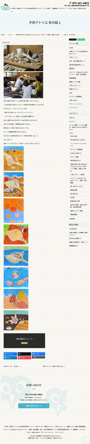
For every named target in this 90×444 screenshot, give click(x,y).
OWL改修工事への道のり (78, 140)
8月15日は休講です (75, 238)
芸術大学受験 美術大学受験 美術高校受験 (78, 206)
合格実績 (72, 219)
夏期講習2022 (73, 246)
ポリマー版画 (74, 157)
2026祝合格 (73, 229)
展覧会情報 (73, 190)
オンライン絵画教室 (75, 96)
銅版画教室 (72, 78)
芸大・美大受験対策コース (77, 61)
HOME (13, 8)
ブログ (70, 8)
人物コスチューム (74, 85)
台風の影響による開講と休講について (78, 234)
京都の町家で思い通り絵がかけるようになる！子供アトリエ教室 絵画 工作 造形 (37, 34)
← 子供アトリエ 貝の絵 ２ (11, 366)
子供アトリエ (73, 57)
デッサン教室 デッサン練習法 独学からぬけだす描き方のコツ (78, 127)
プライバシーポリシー (76, 104)
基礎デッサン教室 (74, 82)
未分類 (72, 197)
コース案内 (46, 8)
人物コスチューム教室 (77, 174)
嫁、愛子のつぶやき (76, 186)
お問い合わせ (82, 8)
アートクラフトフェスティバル (78, 144)
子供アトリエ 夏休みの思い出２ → (54, 366)
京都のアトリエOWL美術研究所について (29, 8)
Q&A (75, 8)
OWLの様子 (73, 136)
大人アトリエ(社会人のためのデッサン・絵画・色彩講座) (78, 73)
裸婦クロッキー (74, 89)
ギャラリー (63, 8)
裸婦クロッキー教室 (76, 211)
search (13, 11)
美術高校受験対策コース (76, 65)
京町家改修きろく (75, 160)
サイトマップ (73, 108)
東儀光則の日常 (75, 201)
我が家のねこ (74, 194)
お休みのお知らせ (75, 153)
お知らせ (72, 118)
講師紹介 (55, 8)
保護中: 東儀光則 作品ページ (78, 242)
